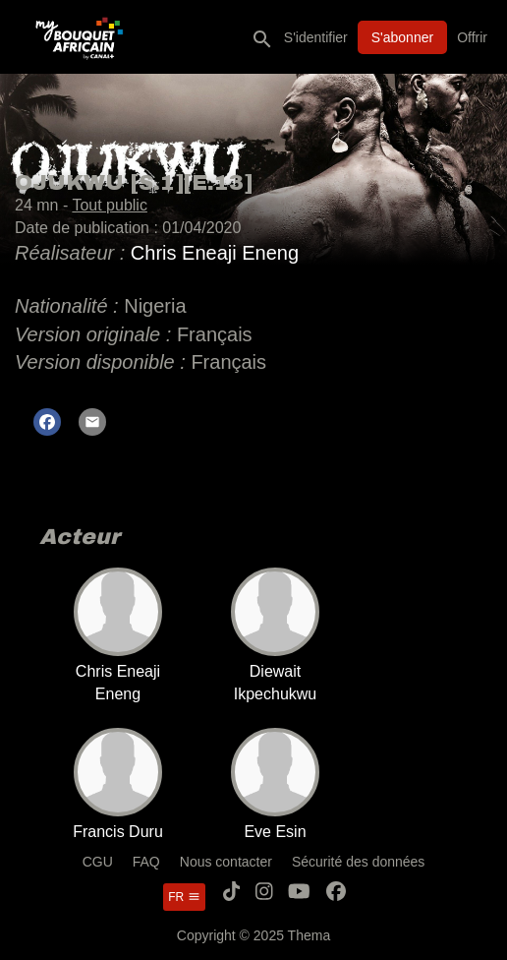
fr (183, 897)
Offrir (472, 37)
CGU (98, 862)
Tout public (109, 205)
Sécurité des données (358, 862)
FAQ (146, 862)
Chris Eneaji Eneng (215, 253)
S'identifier (316, 37)
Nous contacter (226, 862)
